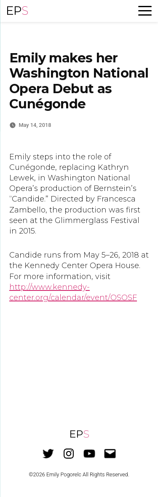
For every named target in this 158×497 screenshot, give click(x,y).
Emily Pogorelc (63, 474)
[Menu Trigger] (145, 10)
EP (17, 10)
